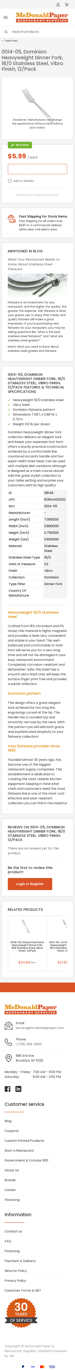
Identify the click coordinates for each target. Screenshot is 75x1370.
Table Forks (11, 40)
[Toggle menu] (6, 17)
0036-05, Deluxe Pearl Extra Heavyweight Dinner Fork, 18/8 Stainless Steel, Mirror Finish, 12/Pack (27, 946)
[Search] (37, 31)
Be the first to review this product (38, 195)
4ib (11, 1356)
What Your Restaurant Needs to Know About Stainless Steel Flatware (34, 264)
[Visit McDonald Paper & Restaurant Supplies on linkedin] (18, 1089)
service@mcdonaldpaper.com (40, 1028)
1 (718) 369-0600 (29, 1044)
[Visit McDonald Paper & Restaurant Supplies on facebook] (8, 1089)
